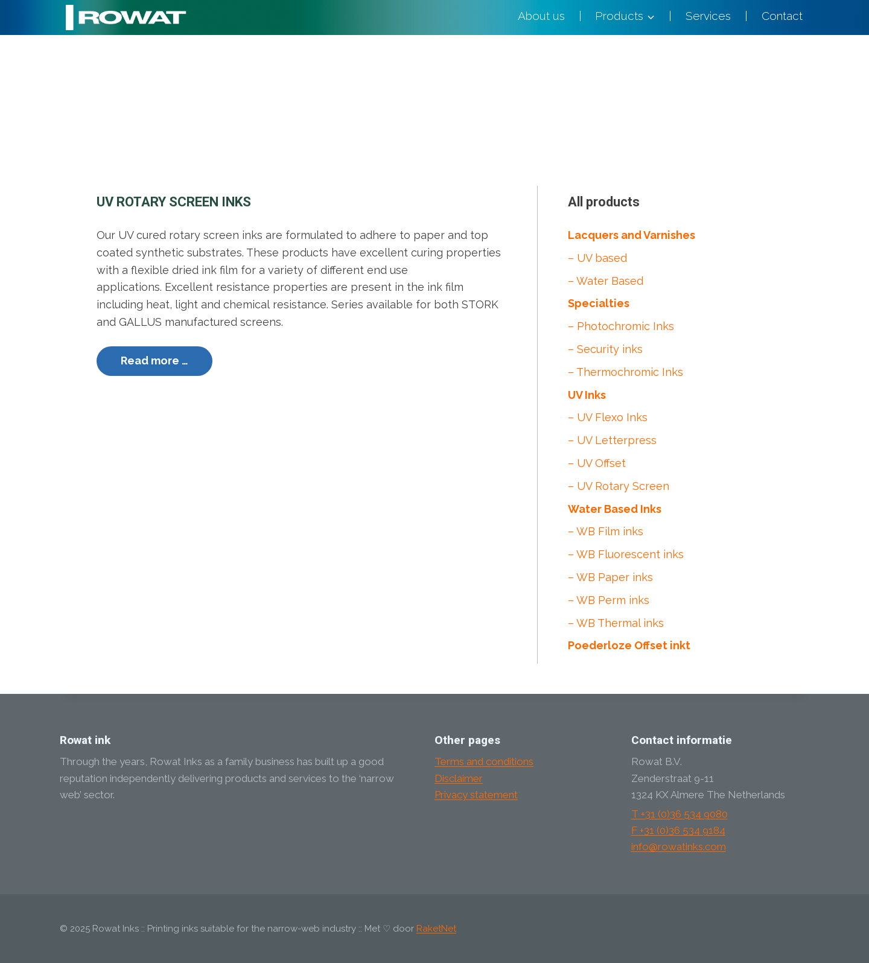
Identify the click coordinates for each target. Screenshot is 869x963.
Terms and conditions (483, 761)
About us (541, 15)
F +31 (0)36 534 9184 (678, 830)
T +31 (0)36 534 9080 (679, 814)
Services (708, 15)
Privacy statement (476, 795)
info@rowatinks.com (678, 847)
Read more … (154, 360)
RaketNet (436, 928)
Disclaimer (458, 778)
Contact (782, 15)
